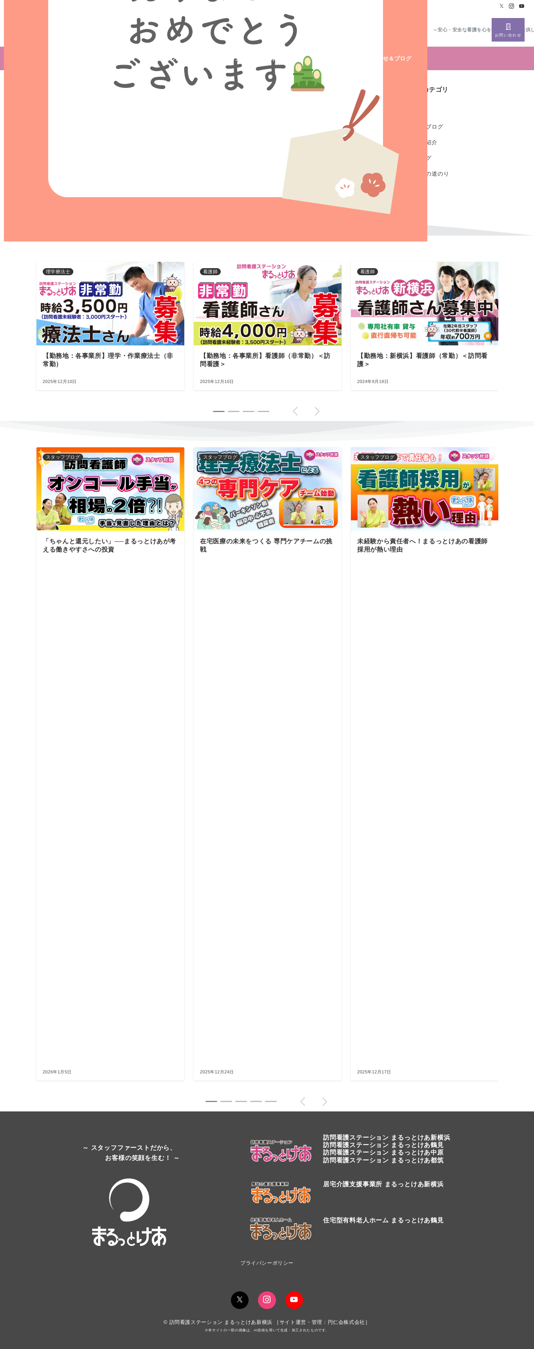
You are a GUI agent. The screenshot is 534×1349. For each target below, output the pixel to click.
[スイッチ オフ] (508, 30)
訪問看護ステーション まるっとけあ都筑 (383, 1160)
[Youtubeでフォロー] (522, 6)
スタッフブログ (423, 126)
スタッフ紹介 (420, 142)
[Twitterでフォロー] (502, 6)
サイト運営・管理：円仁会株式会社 (322, 1322)
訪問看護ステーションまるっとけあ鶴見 (383, 1145)
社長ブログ (417, 158)
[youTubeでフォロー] (294, 1300)
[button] (211, 1101)
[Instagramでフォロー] (511, 6)
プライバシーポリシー (266, 1263)
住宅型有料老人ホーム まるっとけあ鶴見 (383, 1220)
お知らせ (414, 111)
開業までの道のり (426, 174)
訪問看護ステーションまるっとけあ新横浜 (386, 1137)
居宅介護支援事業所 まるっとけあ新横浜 (383, 1184)
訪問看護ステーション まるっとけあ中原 (383, 1152)
